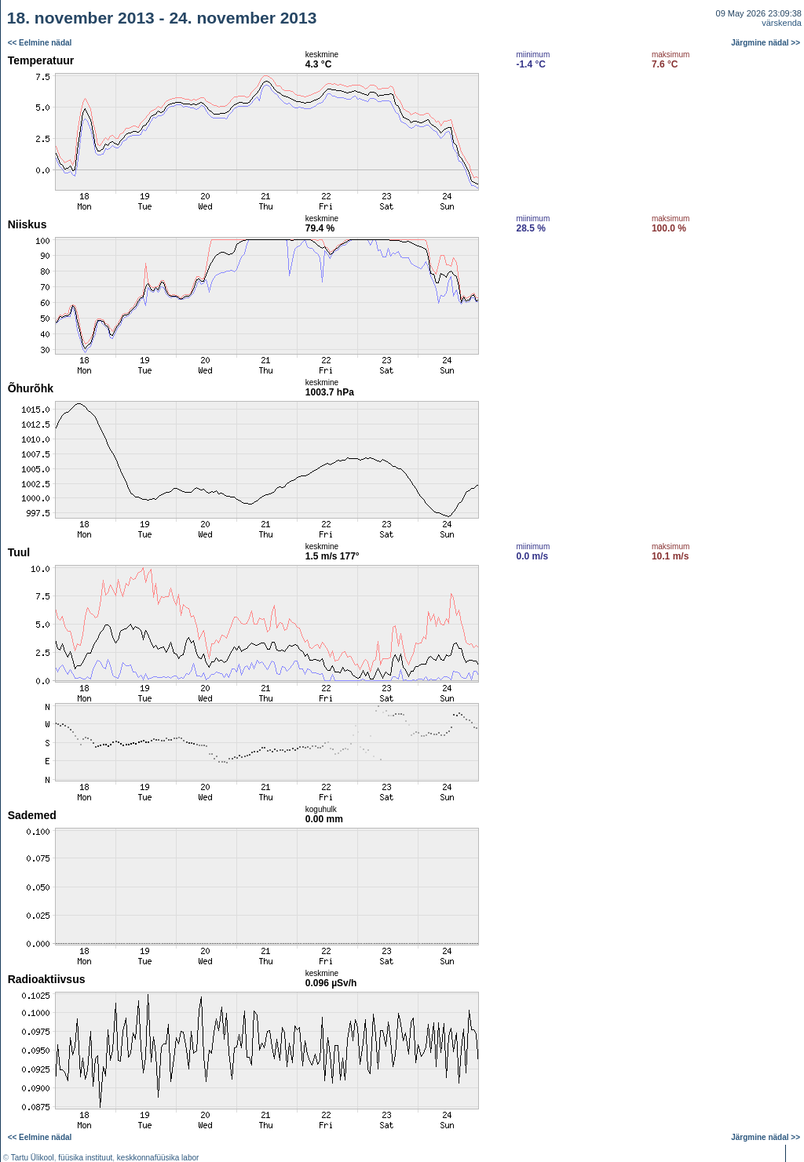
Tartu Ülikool (32, 1157)
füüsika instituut (85, 1157)
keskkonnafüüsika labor (158, 1157)
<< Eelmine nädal (40, 42)
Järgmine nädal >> (765, 42)
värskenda (782, 22)
